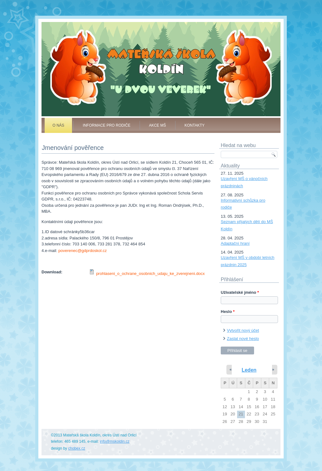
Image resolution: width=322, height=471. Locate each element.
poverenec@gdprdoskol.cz (82, 250)
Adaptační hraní (235, 243)
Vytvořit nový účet (243, 330)
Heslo (228, 311)
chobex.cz (76, 448)
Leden (249, 370)
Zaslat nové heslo (243, 338)
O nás (58, 125)
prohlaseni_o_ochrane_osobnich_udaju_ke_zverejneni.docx (150, 273)
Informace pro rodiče (106, 125)
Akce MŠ (157, 125)
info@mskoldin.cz (114, 441)
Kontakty (195, 125)
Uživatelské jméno (240, 292)
